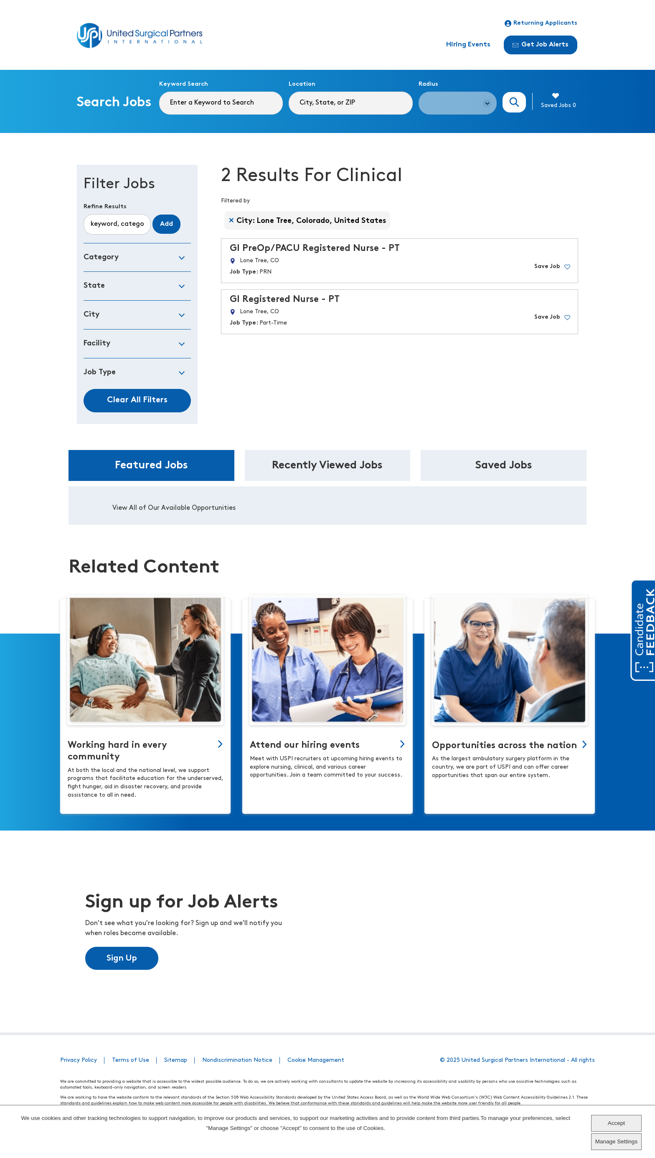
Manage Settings (616, 1141)
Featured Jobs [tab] (151, 465)
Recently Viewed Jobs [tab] (327, 465)
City (91, 315)
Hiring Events (468, 44)
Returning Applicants (541, 23)
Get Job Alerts (541, 44)
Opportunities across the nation (504, 746)
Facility (97, 344)
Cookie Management (315, 1060)
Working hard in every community (117, 751)
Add (166, 224)
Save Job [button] (547, 266)
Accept (616, 1123)
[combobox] (350, 103)
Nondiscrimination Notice (237, 1060)
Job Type (100, 372)
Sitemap (175, 1060)
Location (302, 84)
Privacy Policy (78, 1060)
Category (101, 257)
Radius (428, 84)
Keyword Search (183, 84)
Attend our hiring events (305, 745)
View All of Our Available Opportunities (174, 508)
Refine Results (105, 207)
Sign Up (122, 958)
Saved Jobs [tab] (503, 465)
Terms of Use (130, 1060)
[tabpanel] (327, 505)
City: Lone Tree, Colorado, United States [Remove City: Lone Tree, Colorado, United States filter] (311, 221)
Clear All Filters (137, 400)
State (94, 286)
